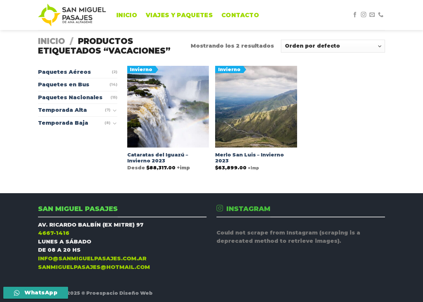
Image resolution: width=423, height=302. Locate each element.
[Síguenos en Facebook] (355, 15)
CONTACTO (240, 15)
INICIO (126, 15)
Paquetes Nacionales (70, 97)
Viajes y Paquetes (179, 15)
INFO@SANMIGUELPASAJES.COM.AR (92, 258)
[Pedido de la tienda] (333, 46)
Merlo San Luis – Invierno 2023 (249, 158)
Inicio (51, 41)
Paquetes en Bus (63, 84)
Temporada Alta (62, 110)
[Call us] (380, 15)
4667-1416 (53, 233)
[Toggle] (114, 110)
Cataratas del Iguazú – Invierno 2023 (157, 158)
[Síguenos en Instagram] (363, 15)
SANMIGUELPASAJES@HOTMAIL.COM (94, 267)
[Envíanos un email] (372, 15)
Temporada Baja (63, 123)
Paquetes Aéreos (64, 72)
